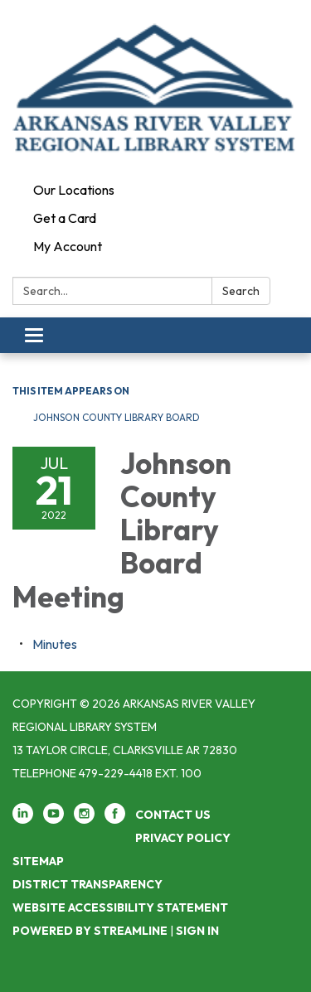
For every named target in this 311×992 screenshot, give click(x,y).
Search (241, 290)
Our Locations (73, 189)
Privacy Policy (183, 837)
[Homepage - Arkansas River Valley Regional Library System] (155, 88)
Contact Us (173, 814)
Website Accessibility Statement (120, 907)
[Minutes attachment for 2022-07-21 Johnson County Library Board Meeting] (54, 644)
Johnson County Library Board (116, 417)
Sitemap (38, 861)
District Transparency (87, 884)
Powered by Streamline (90, 930)
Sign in (197, 930)
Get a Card (64, 218)
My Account (67, 246)
